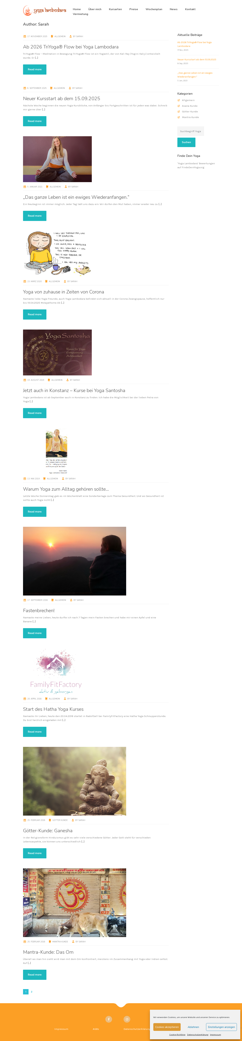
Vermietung (80, 14)
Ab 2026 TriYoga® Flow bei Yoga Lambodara (71, 47)
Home (77, 9)
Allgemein (59, 36)
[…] (36, 57)
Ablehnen (193, 1027)
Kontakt (190, 9)
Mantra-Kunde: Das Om (48, 952)
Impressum (215, 1034)
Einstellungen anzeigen (221, 1027)
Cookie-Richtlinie (177, 1034)
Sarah (79, 36)
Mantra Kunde (60, 941)
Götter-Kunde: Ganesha (48, 830)
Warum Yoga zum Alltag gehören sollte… (66, 489)
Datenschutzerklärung (197, 1034)
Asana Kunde (189, 105)
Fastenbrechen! (39, 610)
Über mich (94, 9)
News (174, 9)
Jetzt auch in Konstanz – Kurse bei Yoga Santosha (74, 390)
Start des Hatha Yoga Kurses (53, 709)
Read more (35, 69)
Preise (133, 9)
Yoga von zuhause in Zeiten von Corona (63, 292)
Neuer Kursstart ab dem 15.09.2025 (61, 98)
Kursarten (115, 9)
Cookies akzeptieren (167, 1027)
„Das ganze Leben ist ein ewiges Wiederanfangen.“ (76, 197)
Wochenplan (154, 9)
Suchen (186, 142)
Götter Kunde (60, 820)
